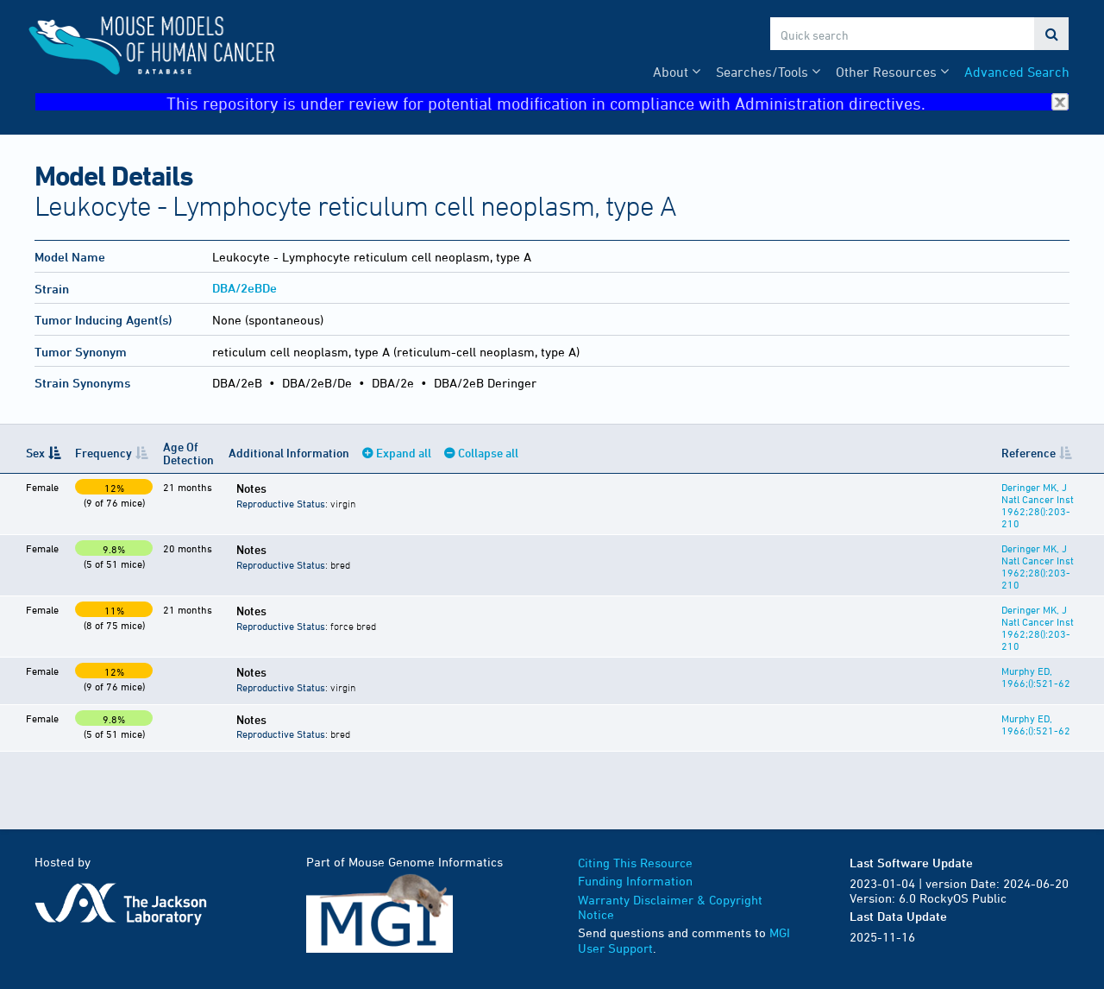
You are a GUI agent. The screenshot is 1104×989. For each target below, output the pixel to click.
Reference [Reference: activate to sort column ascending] (1028, 452)
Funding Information (635, 880)
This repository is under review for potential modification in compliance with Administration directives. (617, 102)
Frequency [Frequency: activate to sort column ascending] (103, 452)
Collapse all (488, 452)
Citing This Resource (635, 862)
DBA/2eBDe (244, 287)
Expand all (403, 452)
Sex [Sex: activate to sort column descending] (35, 452)
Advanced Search (1017, 71)
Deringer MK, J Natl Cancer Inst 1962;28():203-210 (1037, 505)
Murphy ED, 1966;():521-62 (1035, 677)
